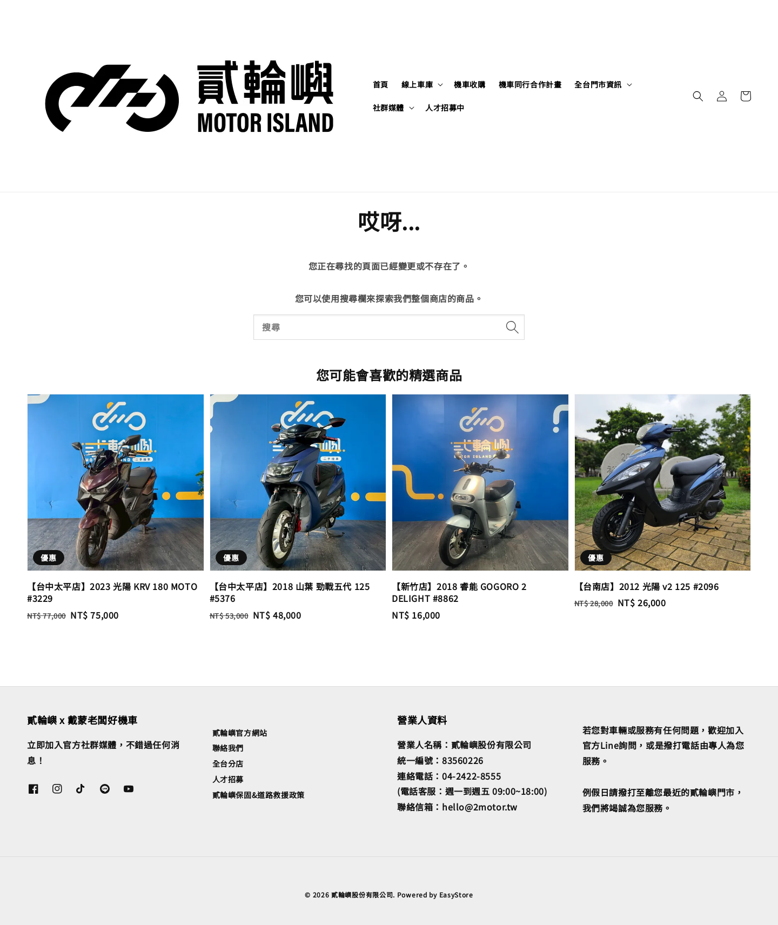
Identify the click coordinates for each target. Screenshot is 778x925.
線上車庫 (417, 84)
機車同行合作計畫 (530, 84)
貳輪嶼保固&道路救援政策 (258, 794)
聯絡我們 (228, 747)
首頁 (380, 84)
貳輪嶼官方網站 (239, 733)
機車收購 (469, 84)
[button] (698, 96)
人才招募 (228, 779)
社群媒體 (388, 107)
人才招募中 (445, 107)
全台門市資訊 (598, 84)
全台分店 (228, 763)
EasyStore (456, 894)
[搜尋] (512, 327)
